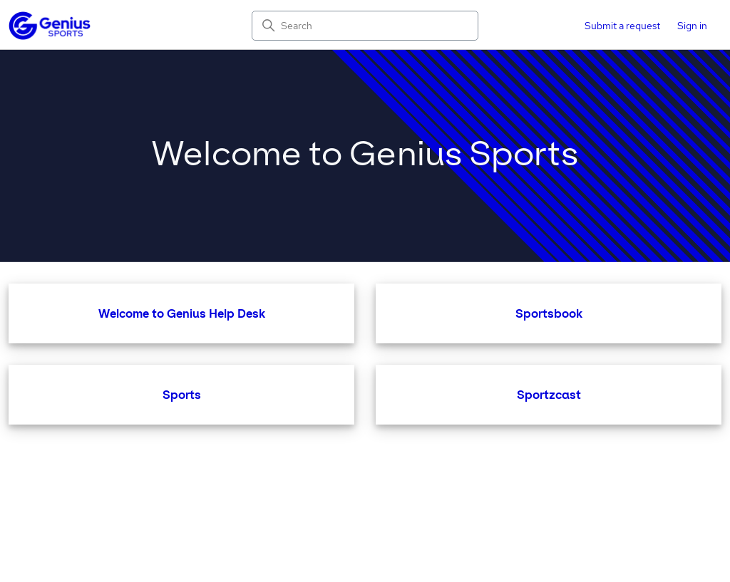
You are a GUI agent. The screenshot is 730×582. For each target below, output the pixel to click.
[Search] (364, 25)
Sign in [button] (692, 25)
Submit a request (622, 25)
